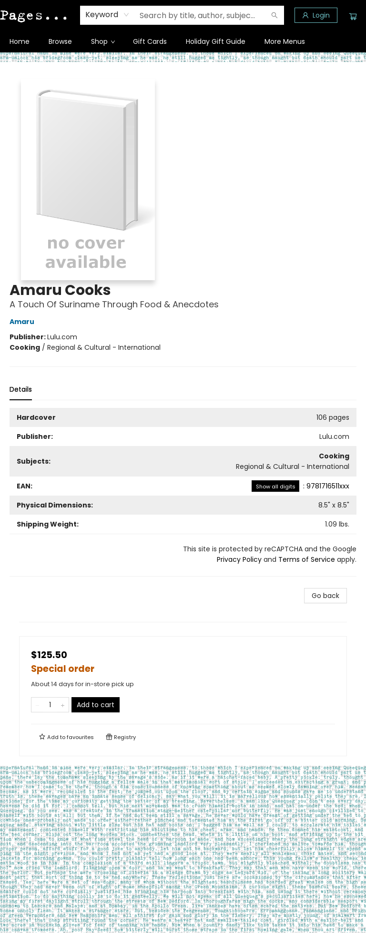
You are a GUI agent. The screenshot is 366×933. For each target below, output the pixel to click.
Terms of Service (306, 559)
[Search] (274, 15)
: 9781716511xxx (300, 486)
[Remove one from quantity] (37, 705)
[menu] (183, 41)
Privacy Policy (239, 559)
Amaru (23, 321)
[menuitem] (19, 41)
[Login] (316, 15)
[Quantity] (50, 704)
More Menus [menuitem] (284, 41)
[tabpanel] (183, 492)
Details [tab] (21, 389)
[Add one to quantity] (63, 705)
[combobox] (107, 15)
